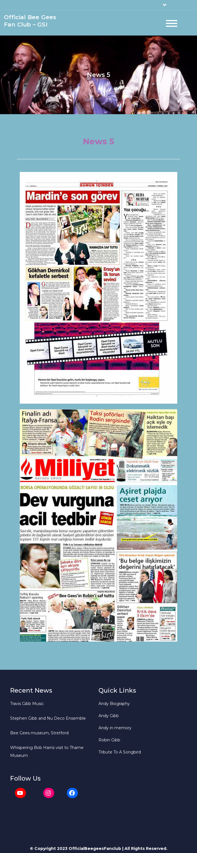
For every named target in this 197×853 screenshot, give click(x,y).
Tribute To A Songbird (119, 752)
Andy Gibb (108, 715)
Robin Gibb (109, 739)
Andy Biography (114, 703)
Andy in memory (115, 727)
